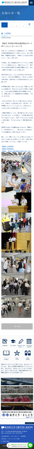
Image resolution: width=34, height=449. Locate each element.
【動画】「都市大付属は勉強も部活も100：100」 (17, 151)
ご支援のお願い (6, 441)
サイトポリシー (15, 436)
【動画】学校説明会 (7, 149)
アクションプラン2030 (13, 438)
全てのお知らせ (4, 24)
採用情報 (23, 436)
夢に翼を (4, 438)
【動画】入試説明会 (7, 146)
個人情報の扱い (6, 436)
